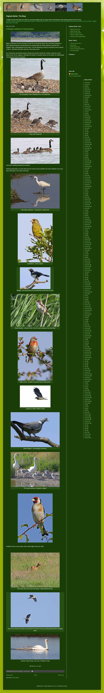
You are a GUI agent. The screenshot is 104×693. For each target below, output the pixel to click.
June (86, 111)
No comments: (27, 671)
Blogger (65, 686)
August (86, 84)
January (86, 91)
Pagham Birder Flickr (75, 29)
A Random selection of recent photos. (20, 29)
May (86, 100)
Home (35, 675)
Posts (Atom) (16, 677)
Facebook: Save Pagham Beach (78, 36)
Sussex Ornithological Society (77, 48)
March (86, 88)
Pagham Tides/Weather (75, 33)
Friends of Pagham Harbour (76, 34)
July (85, 99)
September (87, 95)
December (87, 120)
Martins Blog (73, 45)
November (87, 122)
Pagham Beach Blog (75, 31)
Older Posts (61, 675)
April (86, 86)
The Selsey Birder (74, 50)
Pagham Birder (74, 74)
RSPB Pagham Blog (75, 47)
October (86, 82)
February (87, 89)
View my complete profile (75, 76)
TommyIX (54, 686)
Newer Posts (10, 675)
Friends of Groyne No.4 (75, 43)
